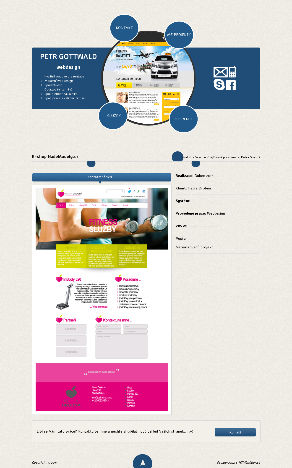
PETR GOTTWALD (68, 56)
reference (199, 157)
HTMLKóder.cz (249, 462)
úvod (184, 157)
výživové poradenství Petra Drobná (235, 157)
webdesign (68, 67)
